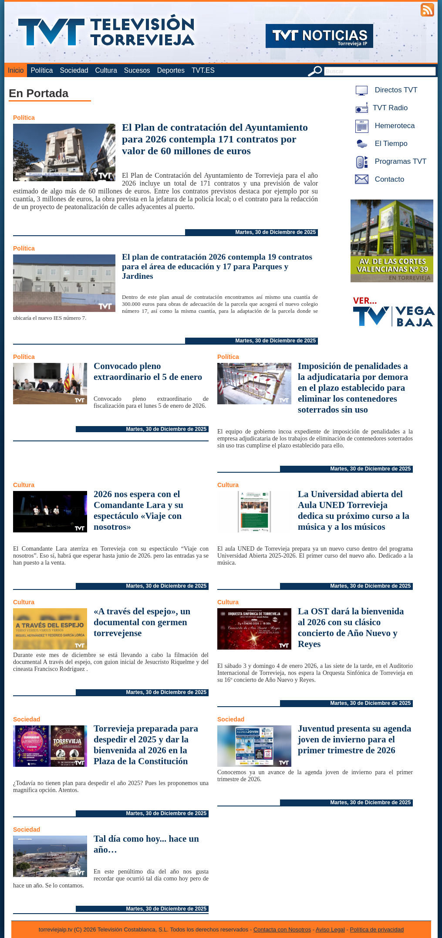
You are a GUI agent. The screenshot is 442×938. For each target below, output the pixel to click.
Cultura (106, 70)
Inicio (16, 70)
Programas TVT (389, 161)
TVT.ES (203, 70)
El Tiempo (380, 143)
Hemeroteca (383, 126)
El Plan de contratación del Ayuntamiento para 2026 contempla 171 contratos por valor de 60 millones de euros (215, 139)
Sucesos (137, 70)
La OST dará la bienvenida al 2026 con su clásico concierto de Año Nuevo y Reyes (351, 627)
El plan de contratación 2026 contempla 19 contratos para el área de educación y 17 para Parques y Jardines (217, 266)
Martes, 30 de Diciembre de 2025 (275, 232)
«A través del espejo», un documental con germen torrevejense (142, 622)
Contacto (378, 179)
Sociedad (74, 70)
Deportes (171, 70)
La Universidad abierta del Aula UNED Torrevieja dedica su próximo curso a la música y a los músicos (353, 510)
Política (41, 70)
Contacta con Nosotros (282, 929)
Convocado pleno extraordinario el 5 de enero (148, 371)
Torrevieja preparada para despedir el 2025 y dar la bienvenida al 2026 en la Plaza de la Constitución (146, 744)
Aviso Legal (330, 929)
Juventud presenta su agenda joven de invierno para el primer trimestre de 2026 (354, 739)
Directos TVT (385, 90)
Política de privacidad (377, 929)
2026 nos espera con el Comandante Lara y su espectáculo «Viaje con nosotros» (138, 510)
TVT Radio (380, 108)
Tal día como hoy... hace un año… (146, 844)
